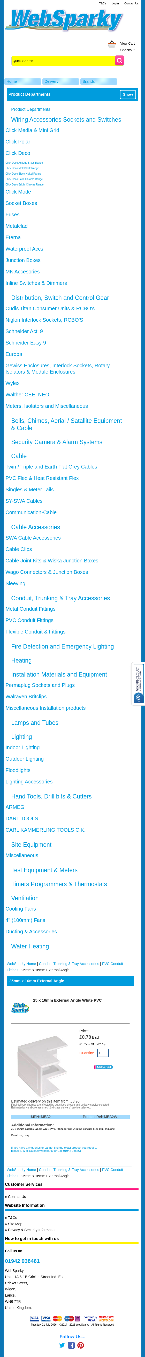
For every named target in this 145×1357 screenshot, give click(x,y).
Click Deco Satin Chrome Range (24, 179)
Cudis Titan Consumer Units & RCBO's (50, 308)
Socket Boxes (21, 203)
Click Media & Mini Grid (32, 130)
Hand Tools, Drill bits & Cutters (51, 796)
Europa (13, 354)
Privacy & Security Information (32, 1230)
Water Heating (30, 946)
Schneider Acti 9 (24, 331)
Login (115, 3)
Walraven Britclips (26, 696)
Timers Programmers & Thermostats (59, 884)
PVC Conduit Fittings (29, 620)
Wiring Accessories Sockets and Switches (66, 119)
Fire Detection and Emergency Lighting (62, 646)
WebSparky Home (21, 964)
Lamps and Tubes (34, 722)
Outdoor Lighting (24, 759)
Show (128, 94)
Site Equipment (31, 844)
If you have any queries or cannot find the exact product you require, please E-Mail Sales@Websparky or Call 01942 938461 (54, 1149)
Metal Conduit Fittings (30, 609)
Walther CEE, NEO (27, 394)
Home (11, 81)
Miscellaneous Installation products (45, 708)
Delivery (51, 81)
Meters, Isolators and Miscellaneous (46, 406)
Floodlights (17, 770)
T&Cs (102, 3)
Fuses (12, 214)
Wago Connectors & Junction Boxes (46, 572)
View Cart (127, 43)
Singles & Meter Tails (29, 489)
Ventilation (25, 898)
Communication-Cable (31, 512)
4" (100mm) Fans (25, 920)
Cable (19, 456)
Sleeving (15, 583)
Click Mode (18, 192)
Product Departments (30, 109)
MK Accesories (22, 271)
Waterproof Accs (24, 249)
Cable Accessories (35, 527)
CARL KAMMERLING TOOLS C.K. (45, 830)
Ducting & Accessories (31, 931)
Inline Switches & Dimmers (36, 283)
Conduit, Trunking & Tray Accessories (60, 598)
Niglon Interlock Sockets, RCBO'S (44, 320)
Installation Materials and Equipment (59, 674)
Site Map (15, 1224)
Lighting (21, 736)
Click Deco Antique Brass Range (24, 162)
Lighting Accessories (28, 781)
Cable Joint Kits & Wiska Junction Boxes (51, 560)
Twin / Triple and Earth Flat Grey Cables (51, 467)
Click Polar (17, 141)
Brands (88, 81)
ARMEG (14, 807)
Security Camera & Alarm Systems (56, 442)
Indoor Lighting (22, 747)
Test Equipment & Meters (44, 870)
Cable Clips (18, 549)
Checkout (127, 50)
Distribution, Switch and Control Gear (60, 297)
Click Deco (17, 153)
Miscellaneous (21, 855)
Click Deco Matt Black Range (22, 168)
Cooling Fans (20, 909)
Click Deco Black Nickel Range (23, 173)
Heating (21, 660)
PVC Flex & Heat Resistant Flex (42, 478)
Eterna (13, 237)
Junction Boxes (23, 260)
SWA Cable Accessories (33, 538)
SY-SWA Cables (23, 501)
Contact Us (131, 3)
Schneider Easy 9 (25, 343)
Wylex (12, 383)
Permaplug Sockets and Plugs (40, 685)
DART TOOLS (21, 818)
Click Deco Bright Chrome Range (24, 184)
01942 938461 (22, 1261)
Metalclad (16, 226)
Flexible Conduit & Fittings (35, 632)
